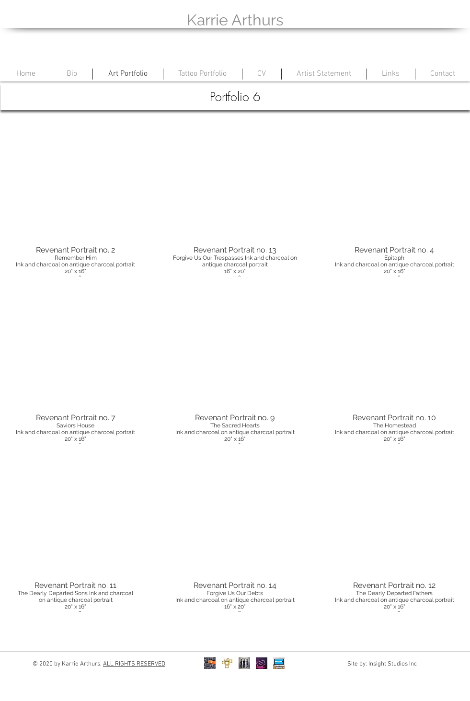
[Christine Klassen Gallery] (244, 663)
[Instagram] (261, 663)
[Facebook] (279, 663)
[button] (75, 196)
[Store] (210, 663)
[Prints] (227, 663)
